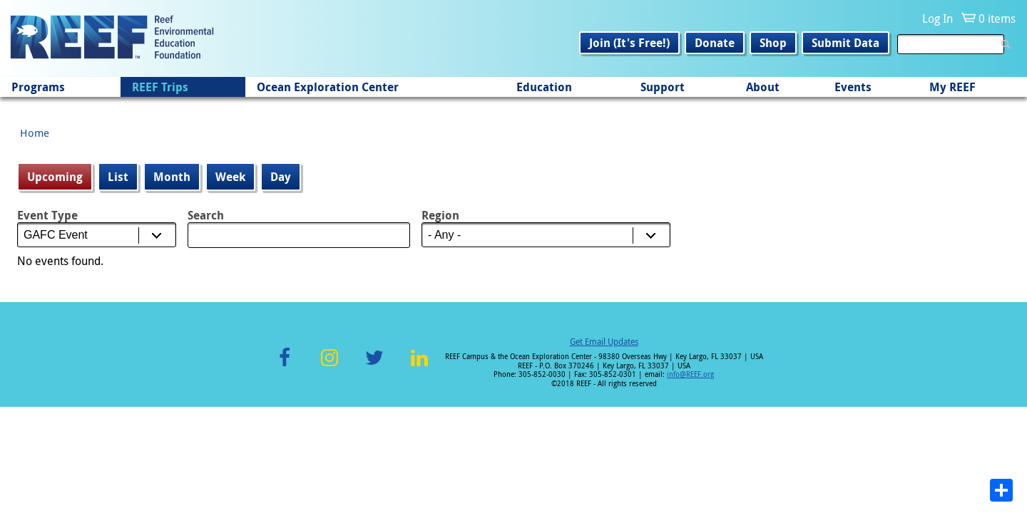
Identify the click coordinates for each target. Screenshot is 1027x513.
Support (662, 87)
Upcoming (60, 177)
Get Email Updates (604, 341)
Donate (715, 43)
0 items (997, 18)
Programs (38, 87)
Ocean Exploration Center (328, 87)
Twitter (374, 366)
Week (230, 177)
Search (206, 214)
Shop (773, 43)
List (118, 177)
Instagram (329, 366)
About (763, 87)
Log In (937, 18)
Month (171, 177)
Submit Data (845, 43)
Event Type (47, 214)
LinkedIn (419, 366)
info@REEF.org (690, 374)
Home (34, 132)
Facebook (285, 366)
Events (853, 87)
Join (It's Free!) (629, 43)
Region (440, 214)
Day (280, 177)
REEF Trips (160, 87)
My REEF (952, 87)
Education (544, 87)
